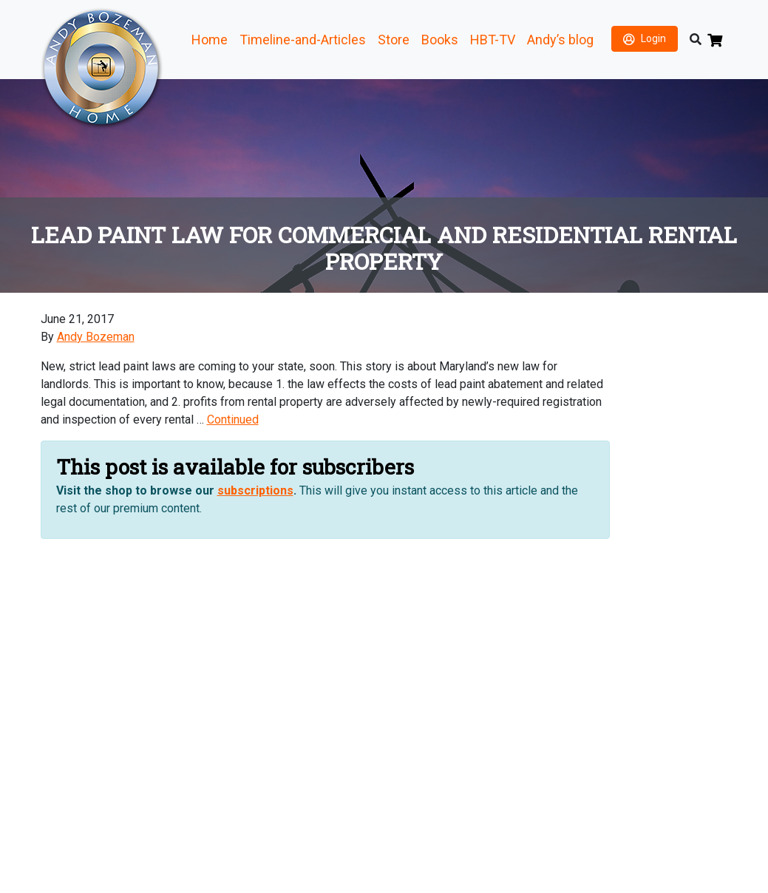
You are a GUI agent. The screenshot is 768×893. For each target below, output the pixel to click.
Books (439, 39)
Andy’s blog (560, 39)
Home (209, 39)
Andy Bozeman (96, 337)
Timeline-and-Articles (302, 39)
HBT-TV (492, 39)
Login (653, 38)
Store (394, 39)
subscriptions (255, 490)
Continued (233, 419)
